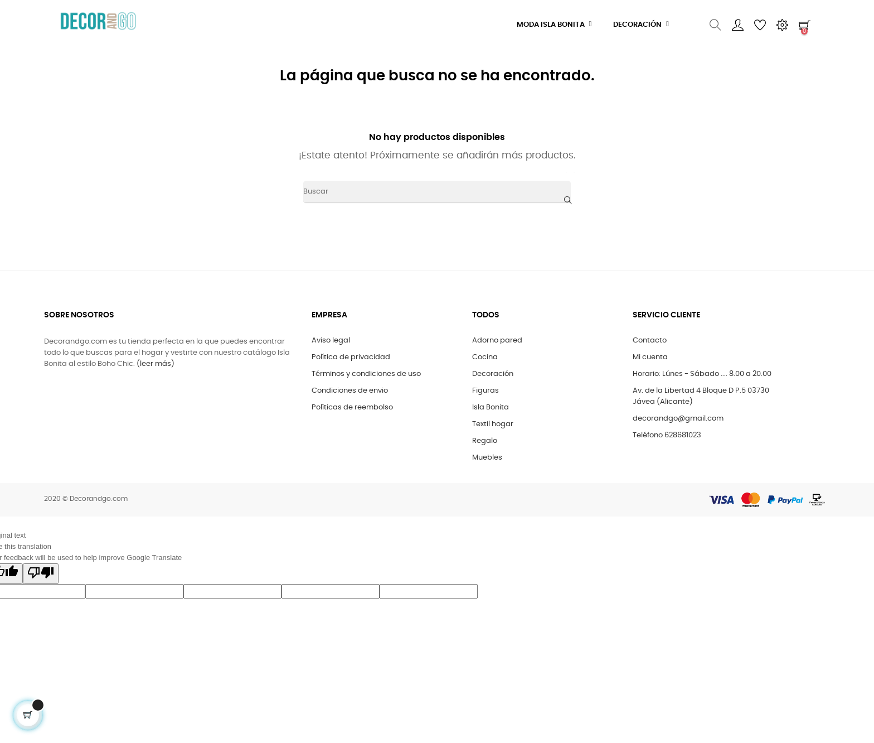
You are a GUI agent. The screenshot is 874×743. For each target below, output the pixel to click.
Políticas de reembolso (352, 407)
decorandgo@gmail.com (678, 418)
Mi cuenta (650, 357)
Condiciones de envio (350, 390)
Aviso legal (331, 340)
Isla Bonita (490, 407)
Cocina (485, 357)
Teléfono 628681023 (667, 435)
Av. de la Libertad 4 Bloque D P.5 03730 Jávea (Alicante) (701, 396)
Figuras (485, 390)
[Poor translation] (41, 573)
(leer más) (155, 364)
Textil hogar (492, 424)
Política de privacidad (351, 357)
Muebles (487, 457)
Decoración (492, 374)
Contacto (650, 340)
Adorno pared (497, 340)
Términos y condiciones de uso (366, 374)
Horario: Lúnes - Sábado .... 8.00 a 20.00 (702, 374)
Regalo (484, 441)
